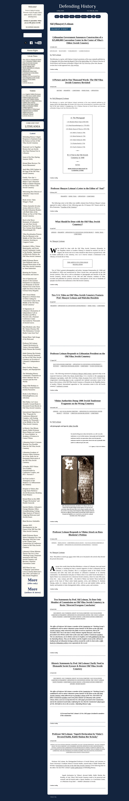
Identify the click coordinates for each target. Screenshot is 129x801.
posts (31, 12)
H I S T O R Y (62, 51)
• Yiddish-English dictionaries (30, 97)
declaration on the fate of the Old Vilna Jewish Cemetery (73, 765)
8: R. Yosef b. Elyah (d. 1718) (77, 147)
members (100, 635)
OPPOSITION (95, 90)
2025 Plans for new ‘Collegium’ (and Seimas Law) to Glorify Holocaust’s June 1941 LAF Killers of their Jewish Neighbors (32, 571)
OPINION (53, 232)
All (93, 16)
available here (70, 106)
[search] (31, 35)
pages (35, 12)
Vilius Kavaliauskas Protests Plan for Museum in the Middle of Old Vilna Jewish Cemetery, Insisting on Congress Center (32, 238)
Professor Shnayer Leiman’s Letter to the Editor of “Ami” (78, 188)
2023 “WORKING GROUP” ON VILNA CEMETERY (76, 613)
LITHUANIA (32, 126)
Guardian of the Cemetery (68, 207)
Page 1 (56, 16)
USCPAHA (54, 747)
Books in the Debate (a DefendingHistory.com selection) (30, 396)
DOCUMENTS (57, 613)
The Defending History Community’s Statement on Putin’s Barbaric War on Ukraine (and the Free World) (32, 377)
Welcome (32, 7)
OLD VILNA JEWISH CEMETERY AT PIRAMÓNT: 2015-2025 (68, 744)
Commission (86, 626)
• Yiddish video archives (28, 102)
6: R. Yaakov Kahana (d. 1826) (78, 139)
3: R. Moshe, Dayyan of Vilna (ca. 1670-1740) (77, 129)
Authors (72, 16)
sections (38, 10)
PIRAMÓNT (67, 90)
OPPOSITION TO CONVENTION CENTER (78, 615)
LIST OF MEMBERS (71, 746)
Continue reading (54, 69)
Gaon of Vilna (26, 69)
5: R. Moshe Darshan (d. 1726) (77, 136)
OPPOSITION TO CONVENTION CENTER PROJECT (79, 232)
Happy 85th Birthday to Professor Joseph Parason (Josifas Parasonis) (31, 388)
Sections (66, 16)
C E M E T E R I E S (84, 51)
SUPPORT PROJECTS (27, 115)
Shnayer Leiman (58, 241)
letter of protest (84, 378)
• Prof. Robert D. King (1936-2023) (32, 101)
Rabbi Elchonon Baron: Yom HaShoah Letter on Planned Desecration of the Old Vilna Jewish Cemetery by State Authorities (32, 264)
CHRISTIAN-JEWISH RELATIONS (70, 366)
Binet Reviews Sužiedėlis (31, 521)
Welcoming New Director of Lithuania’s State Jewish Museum (32, 194)
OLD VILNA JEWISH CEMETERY (62, 364)
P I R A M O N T (72, 51)
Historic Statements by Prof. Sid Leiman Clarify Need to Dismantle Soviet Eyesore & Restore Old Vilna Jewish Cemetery (77, 666)
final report (101, 702)
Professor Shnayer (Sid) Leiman (82, 373)
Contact (35, 14)
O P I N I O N (53, 51)
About (89, 16)
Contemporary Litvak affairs (30, 73)
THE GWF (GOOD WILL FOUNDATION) (93, 750)
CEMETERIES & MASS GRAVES (75, 542)
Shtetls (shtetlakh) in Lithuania (31, 68)
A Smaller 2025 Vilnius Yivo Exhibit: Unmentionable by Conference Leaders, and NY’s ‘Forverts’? (31, 470)
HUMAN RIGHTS (80, 618)
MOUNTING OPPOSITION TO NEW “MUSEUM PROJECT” (90, 746)
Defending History (77, 6)
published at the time (98, 637)
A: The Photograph (77, 118)
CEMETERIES (76, 90)
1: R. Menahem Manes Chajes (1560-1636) (77, 121)
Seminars (30, 14)
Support (98, 16)
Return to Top (53, 797)
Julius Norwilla (73, 426)
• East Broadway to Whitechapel (31, 109)
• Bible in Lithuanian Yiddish (30, 106)
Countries (78, 16)
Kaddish (25, 81)
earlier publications (76, 767)
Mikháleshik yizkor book (29, 71)
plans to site (69, 380)
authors (32, 10)
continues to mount (62, 386)
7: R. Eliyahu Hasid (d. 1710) (77, 143)
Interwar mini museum (29, 64)
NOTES (77, 165)
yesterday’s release (80, 695)
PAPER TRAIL (85, 90)
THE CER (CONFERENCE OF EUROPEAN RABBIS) (71, 750)
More (33, 581)
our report (69, 557)
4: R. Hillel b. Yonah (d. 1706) (77, 132)
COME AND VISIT (32, 123)
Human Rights (32, 50)
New (61, 16)
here (72, 65)
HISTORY (59, 90)
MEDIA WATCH (62, 542)
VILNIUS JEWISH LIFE (96, 366)
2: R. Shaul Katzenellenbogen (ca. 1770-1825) (77, 125)
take (89, 704)
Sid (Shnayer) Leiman (60, 98)
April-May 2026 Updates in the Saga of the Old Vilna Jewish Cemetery (32, 171)
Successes (84, 16)
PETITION (56, 366)
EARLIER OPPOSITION (88, 744)
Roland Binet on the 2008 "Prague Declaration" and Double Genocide (31, 501)
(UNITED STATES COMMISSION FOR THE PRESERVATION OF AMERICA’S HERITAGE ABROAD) (79, 747)
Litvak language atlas (28, 66)
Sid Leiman (56, 422)
